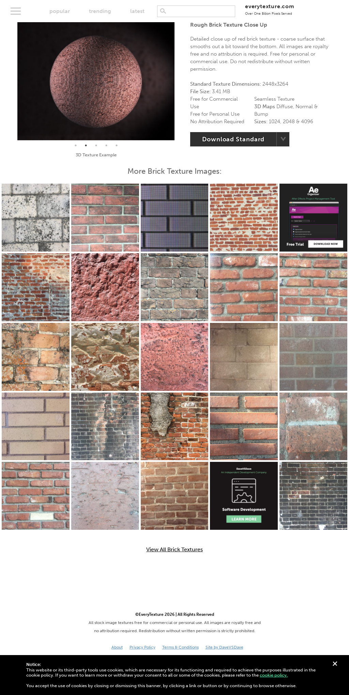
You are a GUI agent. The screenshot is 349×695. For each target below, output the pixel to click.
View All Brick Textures (174, 549)
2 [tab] (85, 145)
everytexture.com (269, 9)
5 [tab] (116, 145)
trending (100, 11)
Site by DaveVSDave (224, 647)
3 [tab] (96, 145)
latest (137, 11)
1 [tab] (75, 145)
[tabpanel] (95, 81)
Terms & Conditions (180, 647)
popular (59, 11)
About (117, 647)
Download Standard (233, 139)
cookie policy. (274, 675)
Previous (12, 81)
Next (179, 81)
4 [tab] (106, 145)
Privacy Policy (142, 647)
